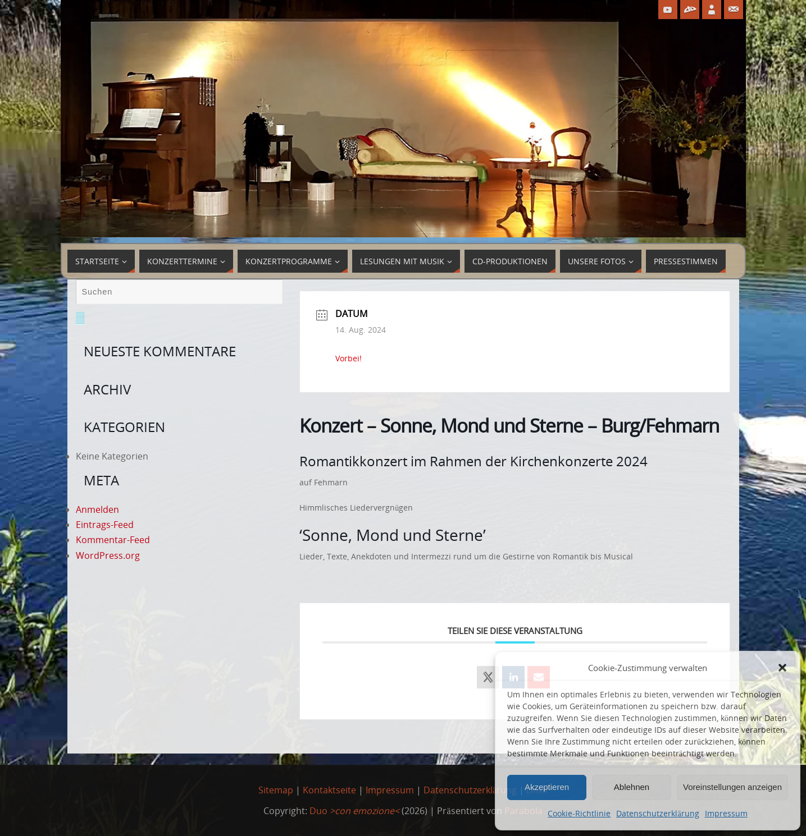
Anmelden (97, 509)
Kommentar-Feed (113, 540)
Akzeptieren (547, 787)
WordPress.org (108, 555)
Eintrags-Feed (105, 524)
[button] (782, 667)
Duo (354, 811)
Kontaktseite (329, 790)
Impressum (726, 813)
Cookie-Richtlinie (579, 813)
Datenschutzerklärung (657, 813)
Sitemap (275, 790)
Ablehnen (631, 787)
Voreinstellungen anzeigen (732, 787)
